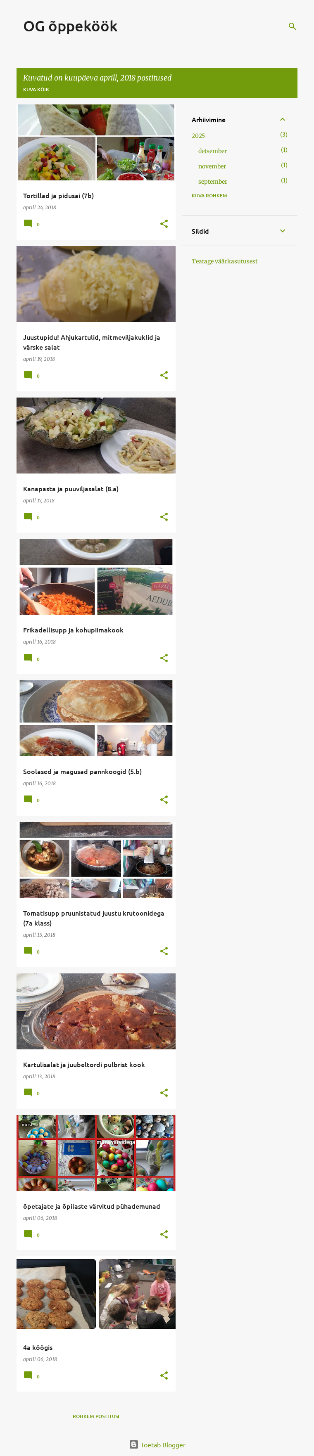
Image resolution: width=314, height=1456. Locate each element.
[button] (164, 224)
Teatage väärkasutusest (224, 261)
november (212, 166)
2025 (198, 136)
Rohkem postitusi (96, 1416)
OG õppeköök (70, 26)
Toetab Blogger (157, 1444)
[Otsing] (292, 26)
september (212, 181)
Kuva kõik (36, 89)
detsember (212, 151)
